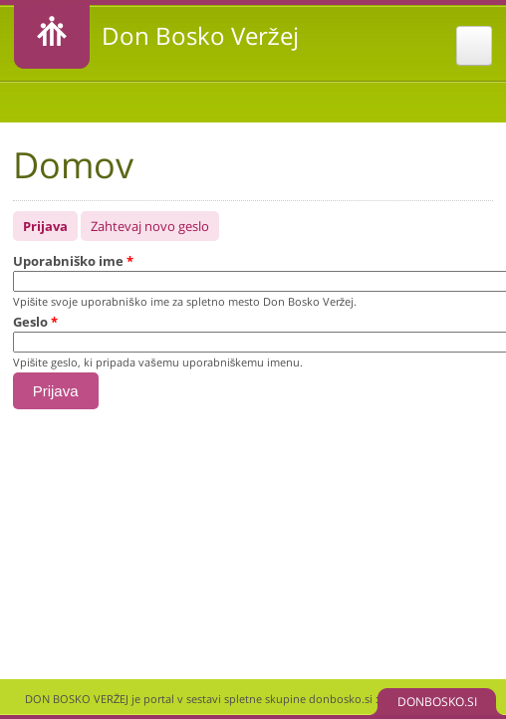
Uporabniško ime (73, 261)
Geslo (35, 322)
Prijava (50, 223)
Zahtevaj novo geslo (150, 226)
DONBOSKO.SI (437, 701)
